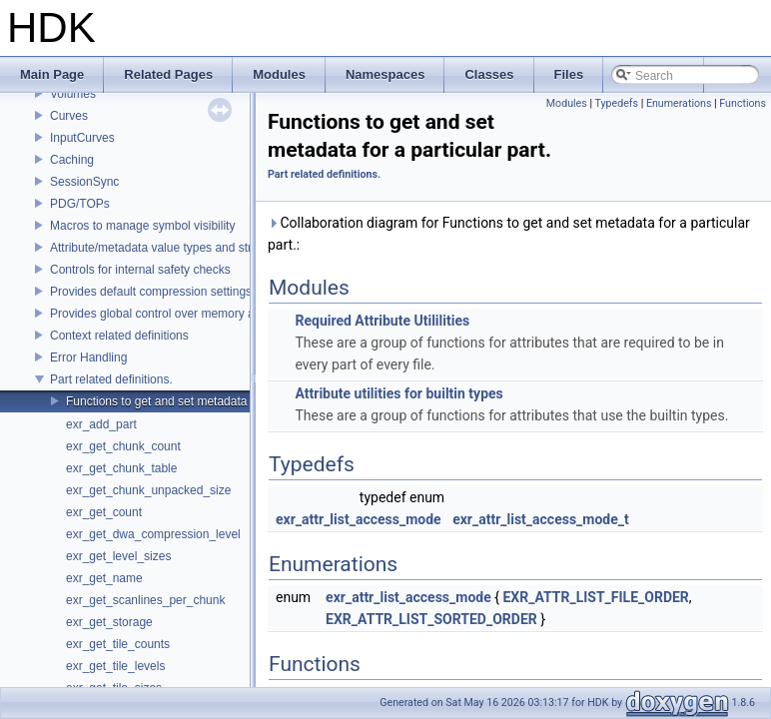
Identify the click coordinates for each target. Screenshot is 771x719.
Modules (566, 103)
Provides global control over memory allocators (174, 314)
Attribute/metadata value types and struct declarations (193, 248)
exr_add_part (101, 424)
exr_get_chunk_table (121, 468)
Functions (742, 103)
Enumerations (679, 103)
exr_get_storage (109, 622)
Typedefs (616, 103)
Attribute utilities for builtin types (398, 393)
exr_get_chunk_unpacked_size (148, 490)
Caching (72, 160)
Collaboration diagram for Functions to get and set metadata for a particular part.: (509, 234)
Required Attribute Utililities (382, 321)
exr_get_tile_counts (118, 644)
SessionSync (84, 182)
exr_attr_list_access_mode (358, 519)
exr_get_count (104, 512)
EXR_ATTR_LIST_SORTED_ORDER (431, 619)
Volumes (73, 94)
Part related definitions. (111, 379)
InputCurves (82, 138)
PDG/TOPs (80, 204)
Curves (69, 116)
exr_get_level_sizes (118, 556)
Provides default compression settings (151, 292)
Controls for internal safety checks (140, 270)
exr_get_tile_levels (115, 666)
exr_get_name (104, 578)
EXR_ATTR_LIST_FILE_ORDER (595, 597)
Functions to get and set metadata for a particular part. (210, 401)
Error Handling (88, 357)
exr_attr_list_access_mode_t (540, 519)
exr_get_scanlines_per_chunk (145, 600)
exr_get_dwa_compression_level (153, 534)
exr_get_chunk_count (123, 446)
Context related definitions (119, 336)
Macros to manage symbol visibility (142, 226)
